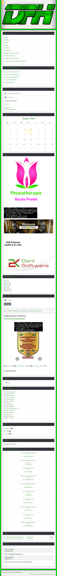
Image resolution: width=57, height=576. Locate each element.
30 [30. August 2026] (52, 144)
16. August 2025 (20, 366)
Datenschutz (51, 574)
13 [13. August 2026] (31, 134)
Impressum (43, 574)
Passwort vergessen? (9, 109)
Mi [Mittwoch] (21, 122)
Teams (5, 42)
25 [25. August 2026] (17, 144)
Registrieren (7, 107)
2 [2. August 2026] (52, 125)
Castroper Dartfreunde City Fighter (28, 493)
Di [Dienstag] (14, 122)
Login (6, 104)
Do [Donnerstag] (28, 122)
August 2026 (28, 118)
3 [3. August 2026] (10, 130)
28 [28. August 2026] (38, 144)
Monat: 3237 (7, 285)
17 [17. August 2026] (10, 139)
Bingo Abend (7, 403)
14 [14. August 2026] (38, 134)
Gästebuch (7, 48)
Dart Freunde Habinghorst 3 (12, 77)
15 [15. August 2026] (45, 134)
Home (31, 574)
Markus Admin (9, 366)
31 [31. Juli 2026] (38, 125)
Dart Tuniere (24, 311)
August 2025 (7, 428)
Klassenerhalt (7, 414)
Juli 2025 (6, 431)
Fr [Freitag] (35, 122)
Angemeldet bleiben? (10, 101)
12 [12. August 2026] (24, 134)
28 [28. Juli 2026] (17, 125)
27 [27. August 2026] (31, 144)
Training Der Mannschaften (11, 58)
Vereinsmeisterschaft (35, 311)
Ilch (21, 572)
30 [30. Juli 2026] (31, 125)
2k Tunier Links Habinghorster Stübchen (15, 61)
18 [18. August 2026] (17, 139)
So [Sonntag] (49, 122)
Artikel (5, 37)
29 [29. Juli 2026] (24, 125)
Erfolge (6, 45)
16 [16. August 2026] (52, 134)
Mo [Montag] (7, 122)
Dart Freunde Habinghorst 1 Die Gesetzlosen (28, 485)
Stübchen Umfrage (9, 56)
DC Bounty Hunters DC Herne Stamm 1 (28, 500)
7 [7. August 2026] (38, 130)
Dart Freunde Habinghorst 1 (12, 74)
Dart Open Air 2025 (9, 397)
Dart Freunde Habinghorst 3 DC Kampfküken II (28, 524)
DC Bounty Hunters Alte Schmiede (28, 470)
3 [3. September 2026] (31, 149)
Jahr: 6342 (6, 287)
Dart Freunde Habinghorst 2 (12, 72)
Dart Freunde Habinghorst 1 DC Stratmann (28, 462)
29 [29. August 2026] (45, 144)
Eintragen (7, 304)
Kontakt (36, 574)
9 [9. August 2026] (52, 130)
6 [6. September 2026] (52, 149)
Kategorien (16, 311)
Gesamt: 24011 (8, 291)
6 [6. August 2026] (31, 130)
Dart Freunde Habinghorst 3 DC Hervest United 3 (28, 477)
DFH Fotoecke (8, 50)
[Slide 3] (31, 27)
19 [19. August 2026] (24, 139)
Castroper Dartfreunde (10, 80)
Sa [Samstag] (42, 122)
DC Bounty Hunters (9, 82)
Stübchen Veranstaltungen (11, 53)
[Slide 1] (26, 27)
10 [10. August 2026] (10, 134)
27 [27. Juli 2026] (10, 125)
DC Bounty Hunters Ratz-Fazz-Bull (28, 516)
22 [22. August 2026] (45, 139)
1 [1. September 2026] (17, 149)
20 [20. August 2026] (31, 139)
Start (5, 311)
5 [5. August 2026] (24, 130)
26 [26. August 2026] (24, 144)
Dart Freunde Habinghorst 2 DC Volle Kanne (28, 508)
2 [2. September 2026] (24, 149)
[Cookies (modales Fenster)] (2, 2)
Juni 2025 (6, 433)
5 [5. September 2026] (45, 149)
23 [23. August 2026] (52, 139)
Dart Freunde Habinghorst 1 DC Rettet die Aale (28, 454)
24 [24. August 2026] (10, 144)
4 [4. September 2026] (38, 149)
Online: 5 (6, 280)
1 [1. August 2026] (45, 125)
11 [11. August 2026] (17, 134)
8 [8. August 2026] (45, 130)
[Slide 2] (28, 27)
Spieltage (6, 40)
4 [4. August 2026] (17, 130)
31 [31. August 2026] (10, 149)
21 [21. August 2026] (38, 139)
